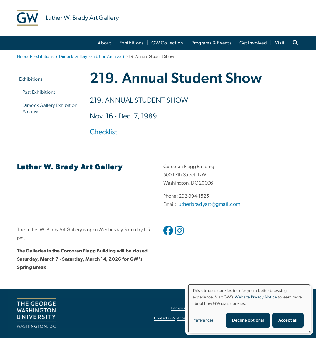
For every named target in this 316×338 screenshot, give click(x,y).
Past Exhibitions (39, 92)
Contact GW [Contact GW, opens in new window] (164, 318)
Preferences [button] (203, 320)
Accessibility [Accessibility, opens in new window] (187, 318)
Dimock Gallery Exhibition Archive (90, 57)
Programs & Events (211, 42)
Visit (279, 42)
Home (22, 57)
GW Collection (167, 42)
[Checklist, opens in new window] (103, 133)
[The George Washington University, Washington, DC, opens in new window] (36, 313)
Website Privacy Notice (256, 297)
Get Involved (253, 42)
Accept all (287, 320)
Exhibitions (131, 42)
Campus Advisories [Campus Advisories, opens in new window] (187, 308)
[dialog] (249, 308)
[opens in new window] (168, 235)
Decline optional (248, 320)
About (104, 42)
